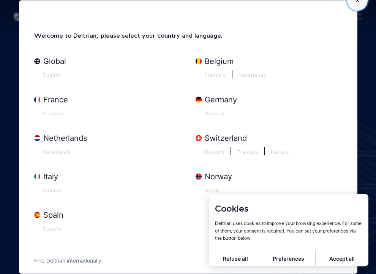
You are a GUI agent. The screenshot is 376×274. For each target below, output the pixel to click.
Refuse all (235, 258)
